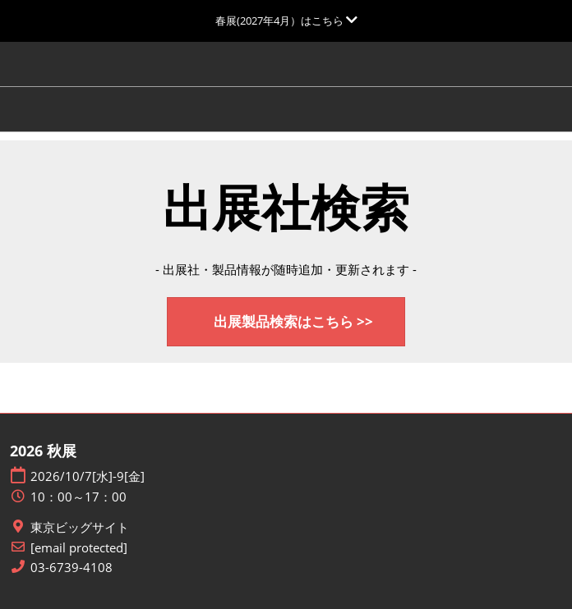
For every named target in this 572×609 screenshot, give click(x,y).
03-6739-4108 (71, 567)
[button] (286, 322)
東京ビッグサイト (79, 527)
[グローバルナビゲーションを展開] (286, 20)
